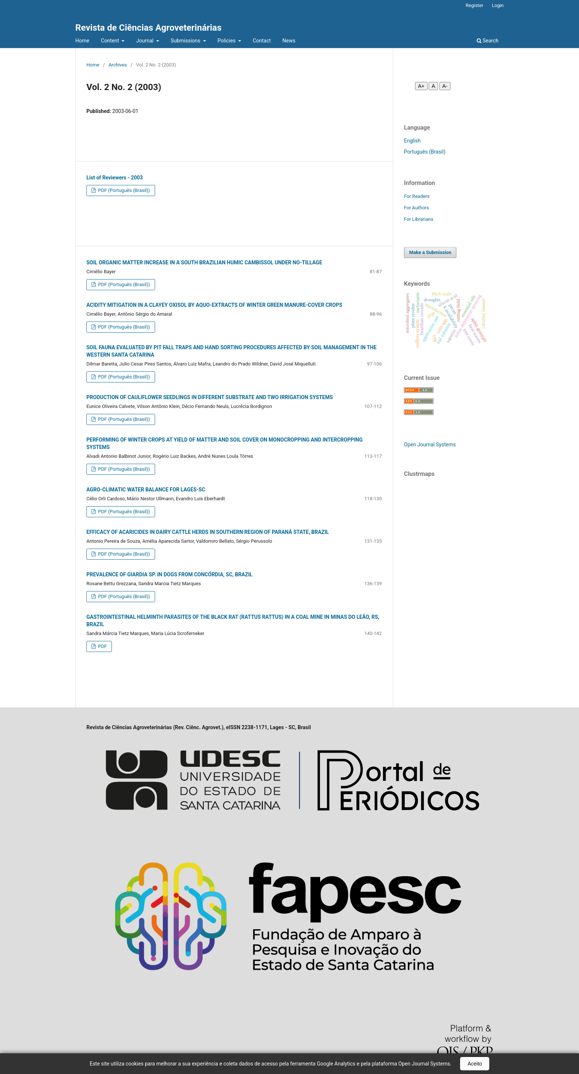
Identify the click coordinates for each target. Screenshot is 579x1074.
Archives (118, 65)
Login (498, 5)
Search (488, 41)
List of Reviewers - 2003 (114, 178)
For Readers (417, 196)
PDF (102, 646)
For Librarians (418, 219)
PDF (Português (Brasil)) (123, 190)
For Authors (416, 207)
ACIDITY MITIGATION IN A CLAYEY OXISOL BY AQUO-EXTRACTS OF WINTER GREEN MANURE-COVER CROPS (214, 305)
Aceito (474, 1064)
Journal (145, 41)
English (412, 141)
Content (110, 41)
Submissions (186, 41)
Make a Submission (430, 252)
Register (474, 5)
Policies (227, 41)
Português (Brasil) (424, 152)
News (288, 41)
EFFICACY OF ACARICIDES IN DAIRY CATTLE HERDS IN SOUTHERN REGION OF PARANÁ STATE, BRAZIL (207, 532)
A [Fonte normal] (433, 86)
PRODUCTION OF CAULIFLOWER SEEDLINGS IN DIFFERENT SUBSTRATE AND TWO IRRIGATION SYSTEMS (209, 397)
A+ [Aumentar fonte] (421, 86)
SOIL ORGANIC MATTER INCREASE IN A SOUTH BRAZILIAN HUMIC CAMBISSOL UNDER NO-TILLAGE (204, 262)
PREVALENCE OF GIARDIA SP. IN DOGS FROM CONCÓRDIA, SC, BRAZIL (169, 574)
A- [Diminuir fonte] (445, 86)
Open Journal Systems (430, 444)
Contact (262, 41)
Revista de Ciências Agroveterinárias (148, 28)
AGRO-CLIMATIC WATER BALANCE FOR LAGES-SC (145, 490)
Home (82, 41)
